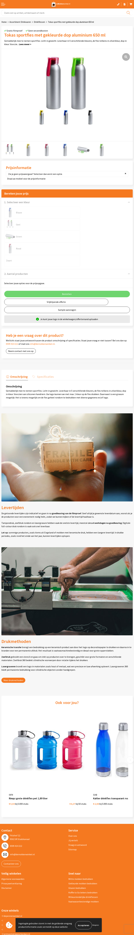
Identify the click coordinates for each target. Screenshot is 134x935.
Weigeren (95, 925)
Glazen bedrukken (77, 858)
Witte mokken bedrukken (80, 849)
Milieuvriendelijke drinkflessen (83, 868)
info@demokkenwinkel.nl (42, 319)
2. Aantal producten (16, 250)
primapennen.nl (10, 900)
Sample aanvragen (67, 285)
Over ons (72, 806)
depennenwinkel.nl (11, 886)
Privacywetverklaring (11, 854)
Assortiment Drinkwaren (20, 22)
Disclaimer (6, 858)
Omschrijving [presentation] (18, 352)
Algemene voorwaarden (12, 849)
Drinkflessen (39, 22)
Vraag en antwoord (77, 815)
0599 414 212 (12, 319)
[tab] (16, 353)
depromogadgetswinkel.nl (15, 895)
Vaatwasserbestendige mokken (83, 872)
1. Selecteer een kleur (17, 202)
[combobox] (67, 13)
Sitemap (72, 820)
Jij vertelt (73, 811)
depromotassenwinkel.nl (14, 891)
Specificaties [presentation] (44, 352)
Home (4, 22)
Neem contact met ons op (21, 327)
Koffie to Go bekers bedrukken (82, 863)
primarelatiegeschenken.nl (15, 905)
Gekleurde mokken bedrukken (82, 854)
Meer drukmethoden (13, 656)
